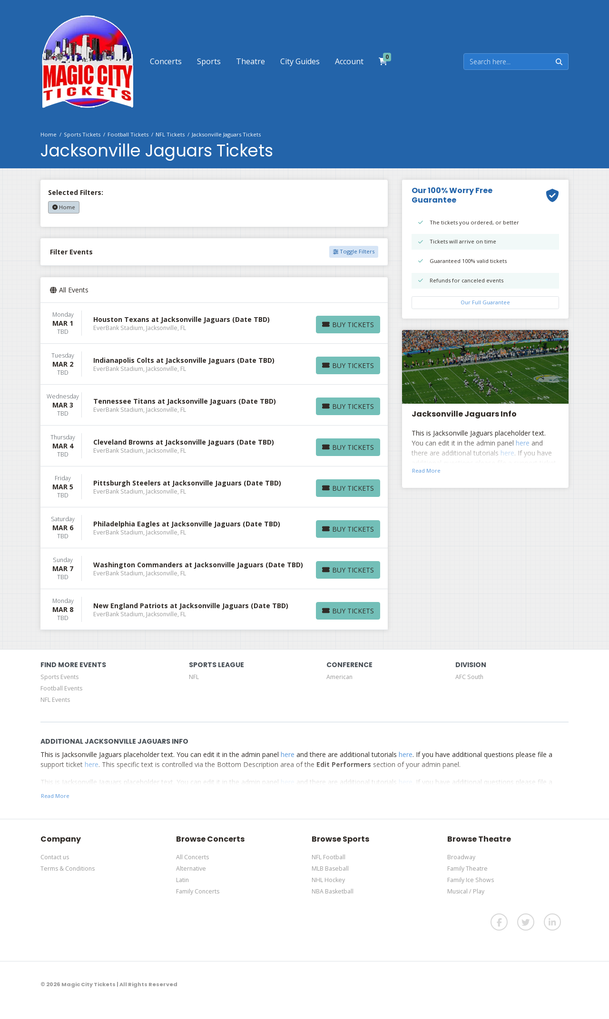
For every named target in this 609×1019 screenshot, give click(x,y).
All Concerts (192, 857)
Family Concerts (197, 891)
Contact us (54, 857)
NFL (194, 677)
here (523, 442)
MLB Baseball (330, 868)
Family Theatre (467, 868)
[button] (165, 61)
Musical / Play (465, 891)
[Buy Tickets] (348, 324)
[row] (214, 323)
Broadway (461, 857)
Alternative (191, 868)
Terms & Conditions (67, 868)
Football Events (61, 688)
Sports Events (59, 677)
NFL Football (328, 857)
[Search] (506, 61)
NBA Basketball (333, 891)
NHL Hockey (328, 880)
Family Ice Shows (470, 880)
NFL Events (55, 700)
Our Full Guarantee (485, 302)
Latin (182, 880)
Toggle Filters (353, 251)
